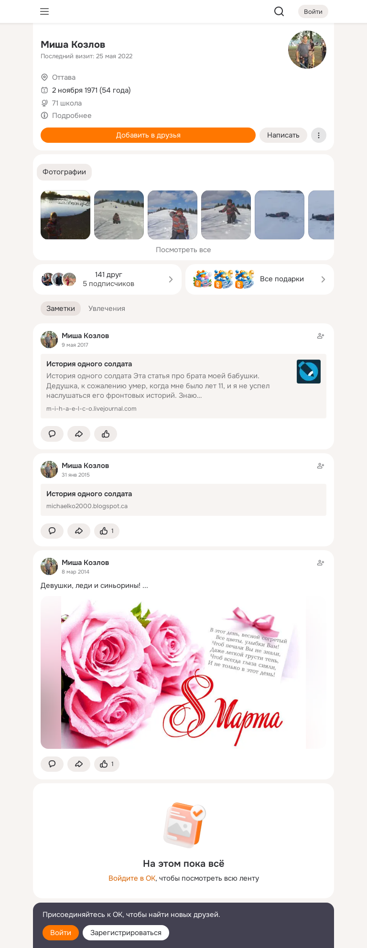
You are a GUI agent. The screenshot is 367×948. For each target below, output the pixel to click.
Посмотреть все (183, 250)
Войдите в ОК (131, 878)
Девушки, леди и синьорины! (90, 585)
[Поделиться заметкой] (78, 434)
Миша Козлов (73, 45)
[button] (64, 172)
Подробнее (72, 115)
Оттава (64, 77)
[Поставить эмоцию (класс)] (105, 434)
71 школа (67, 103)
